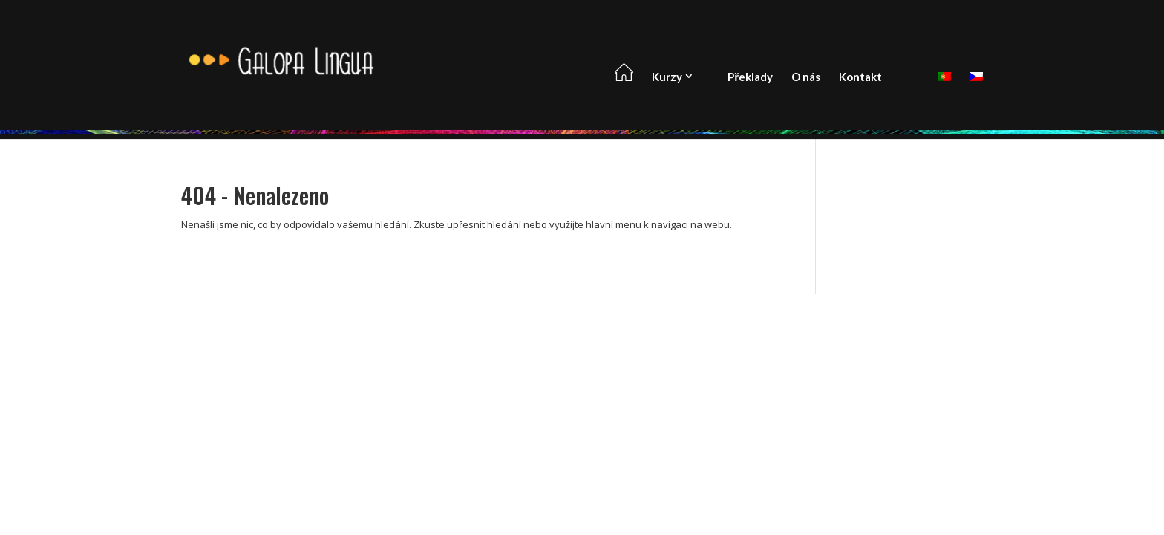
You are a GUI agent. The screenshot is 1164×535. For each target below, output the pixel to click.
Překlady (750, 76)
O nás (805, 76)
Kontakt (860, 76)
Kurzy (667, 76)
